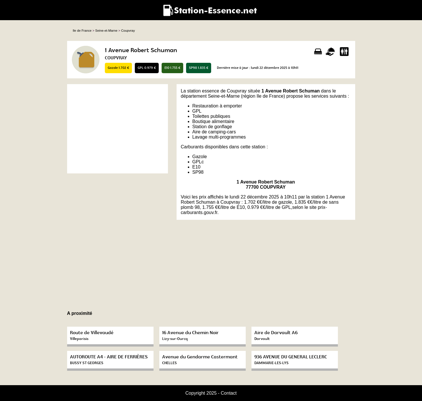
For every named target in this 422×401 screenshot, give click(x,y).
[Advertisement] (117, 128)
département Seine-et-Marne (210, 96)
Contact (228, 393)
